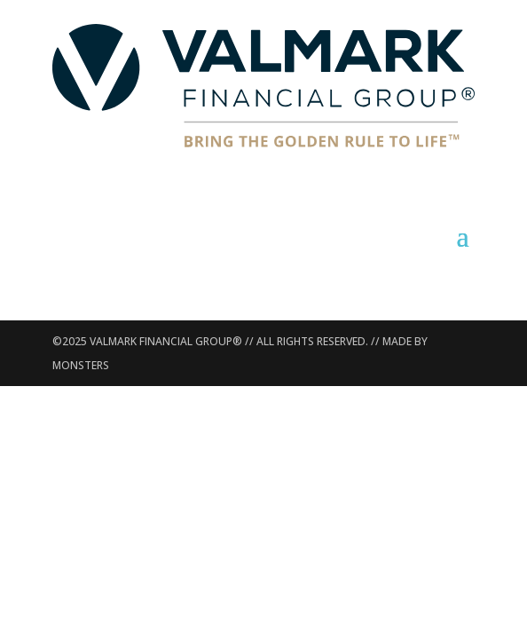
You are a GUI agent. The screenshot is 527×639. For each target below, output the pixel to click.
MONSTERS (80, 365)
